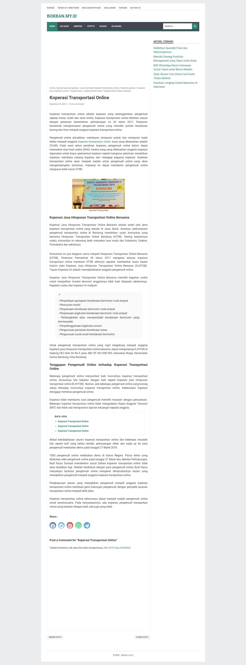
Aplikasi (64, 26)
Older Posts (142, 637)
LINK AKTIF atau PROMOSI (116, 547)
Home (52, 26)
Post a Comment (76, 104)
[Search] (177, 26)
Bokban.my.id (62, 16)
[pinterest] (70, 525)
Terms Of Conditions (68, 8)
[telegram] (87, 525)
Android (78, 26)
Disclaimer (110, 8)
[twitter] (61, 525)
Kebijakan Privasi (91, 8)
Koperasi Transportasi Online (73, 421)
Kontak (50, 8)
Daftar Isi (135, 8)
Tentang (123, 8)
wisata (103, 26)
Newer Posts (55, 637)
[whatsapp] (78, 525)
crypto (91, 26)
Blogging (116, 26)
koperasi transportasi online (94, 141)
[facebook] (53, 525)
